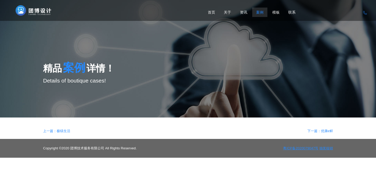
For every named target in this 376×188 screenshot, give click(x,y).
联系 (292, 12)
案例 (259, 12)
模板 (276, 12)
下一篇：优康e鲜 (320, 131)
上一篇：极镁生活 (56, 131)
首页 (211, 12)
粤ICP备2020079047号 (300, 148)
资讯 (243, 12)
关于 (227, 12)
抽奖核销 (326, 148)
